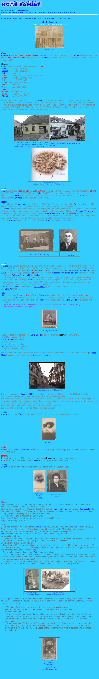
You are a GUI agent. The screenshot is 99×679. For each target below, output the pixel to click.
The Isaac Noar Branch (9, 12)
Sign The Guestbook (49, 22)
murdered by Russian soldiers (64, 273)
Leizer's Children (6, 18)
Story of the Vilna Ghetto (49, 18)
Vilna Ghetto (16, 198)
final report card (60, 509)
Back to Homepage (7, 10)
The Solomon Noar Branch (47, 12)
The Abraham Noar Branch (27, 12)
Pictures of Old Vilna (64, 18)
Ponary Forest (36, 18)
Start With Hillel (22, 10)
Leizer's (12, 289)
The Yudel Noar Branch (66, 12)
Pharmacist (84, 509)
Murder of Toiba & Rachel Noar (21, 18)
